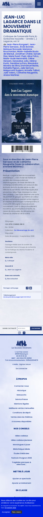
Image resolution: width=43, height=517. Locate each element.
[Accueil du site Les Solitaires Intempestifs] (21, 4)
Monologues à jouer (21, 444)
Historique (21, 390)
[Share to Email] (30, 288)
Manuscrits (21, 395)
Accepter (6, 512)
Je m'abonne (35, 328)
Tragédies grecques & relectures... (21, 463)
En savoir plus (10, 508)
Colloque (10, 261)
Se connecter (21, 368)
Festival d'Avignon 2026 (21, 458)
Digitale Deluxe (25, 364)
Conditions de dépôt (22, 412)
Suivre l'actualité (9, 328)
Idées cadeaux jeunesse (21, 440)
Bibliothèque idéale (21, 449)
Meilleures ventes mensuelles (21, 408)
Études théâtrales (21, 453)
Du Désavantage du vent (24, 230)
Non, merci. (16, 512)
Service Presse (21, 399)
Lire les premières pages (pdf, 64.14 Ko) (17, 297)
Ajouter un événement (21, 483)
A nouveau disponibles (21, 421)
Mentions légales (21, 404)
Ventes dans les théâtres (21, 417)
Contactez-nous (21, 386)
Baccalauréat (12, 279)
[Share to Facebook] (27, 288)
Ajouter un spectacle (22, 478)
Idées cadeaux (21, 436)
